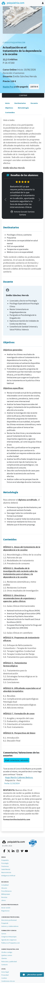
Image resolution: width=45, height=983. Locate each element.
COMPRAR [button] (23, 95)
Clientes (4, 958)
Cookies (4, 978)
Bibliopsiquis (5, 894)
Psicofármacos (6, 891)
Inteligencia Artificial (8, 876)
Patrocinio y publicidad (9, 961)
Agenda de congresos (9, 940)
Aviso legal (5, 972)
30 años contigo (6, 952)
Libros (3, 900)
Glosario (4, 888)
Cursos (3, 934)
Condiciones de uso (8, 981)
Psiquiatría (5, 860)
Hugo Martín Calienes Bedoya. (19, 777)
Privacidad (5, 975)
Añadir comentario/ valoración (16, 760)
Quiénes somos (6, 955)
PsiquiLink (4, 923)
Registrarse (5, 911)
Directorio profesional (9, 920)
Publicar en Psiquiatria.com (10, 943)
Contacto (4, 965)
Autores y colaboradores (9, 926)
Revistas (4, 897)
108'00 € (34, 86)
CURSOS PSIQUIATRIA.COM (14, 42)
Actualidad (5, 885)
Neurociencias (6, 872)
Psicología (4, 863)
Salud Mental (5, 869)
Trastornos (5, 866)
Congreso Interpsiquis (9, 937)
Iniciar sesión (5, 908)
